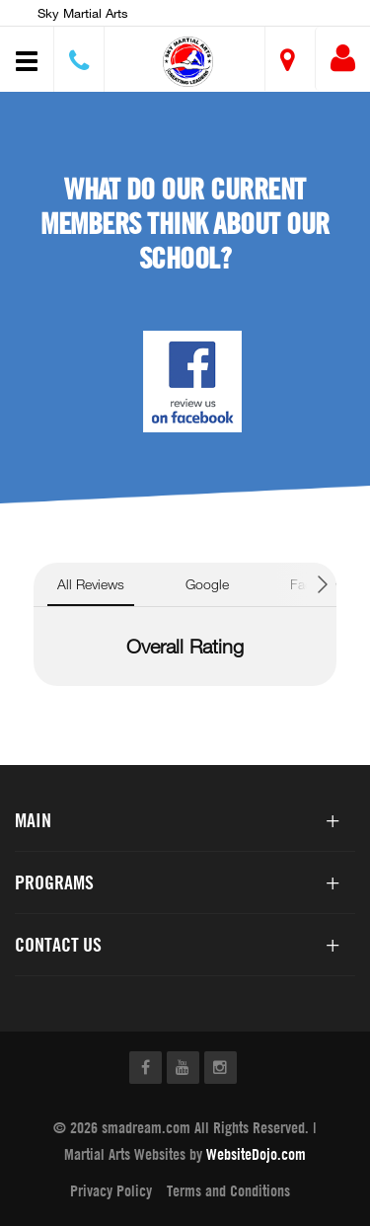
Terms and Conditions (228, 1190)
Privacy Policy (111, 1190)
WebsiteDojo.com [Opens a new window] (256, 1154)
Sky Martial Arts (82, 13)
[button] (188, 62)
